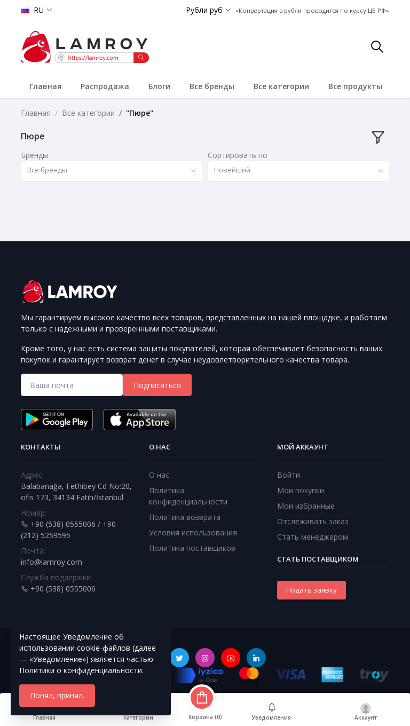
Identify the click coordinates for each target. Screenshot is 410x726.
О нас (159, 475)
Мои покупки (300, 490)
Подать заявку (311, 590)
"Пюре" (139, 113)
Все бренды (212, 86)
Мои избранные (306, 506)
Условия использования (193, 532)
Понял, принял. (57, 695)
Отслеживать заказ (313, 521)
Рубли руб (204, 10)
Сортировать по (237, 155)
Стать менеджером (312, 537)
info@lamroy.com (51, 562)
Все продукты (355, 86)
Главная (45, 86)
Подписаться (157, 385)
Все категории (281, 86)
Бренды (34, 155)
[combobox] (111, 171)
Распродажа (105, 86)
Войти (288, 475)
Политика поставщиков (192, 548)
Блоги (159, 86)
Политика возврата (184, 517)
